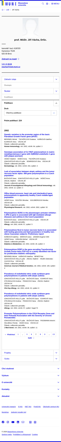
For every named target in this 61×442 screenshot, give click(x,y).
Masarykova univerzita (15, 432)
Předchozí (10, 334)
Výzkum (5, 376)
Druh (6, 109)
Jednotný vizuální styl (18, 412)
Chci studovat (8, 369)
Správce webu (7, 434)
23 (54, 334)
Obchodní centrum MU (51, 407)
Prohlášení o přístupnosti (22, 434)
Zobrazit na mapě (10, 59)
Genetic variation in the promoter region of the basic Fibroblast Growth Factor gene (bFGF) (27, 135)
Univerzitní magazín (9, 407)
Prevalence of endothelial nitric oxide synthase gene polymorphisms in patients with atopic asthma (27, 275)
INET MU (28, 407)
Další (31, 338)
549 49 (7, 64)
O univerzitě (7, 382)
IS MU (20, 407)
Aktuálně (5, 396)
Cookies (35, 434)
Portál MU (37, 407)
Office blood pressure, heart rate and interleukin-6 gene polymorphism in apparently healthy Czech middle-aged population (28, 195)
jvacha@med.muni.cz (11, 67)
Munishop (5, 412)
